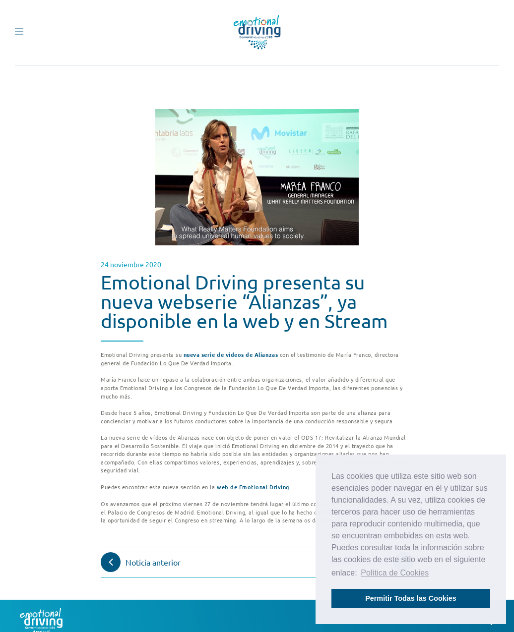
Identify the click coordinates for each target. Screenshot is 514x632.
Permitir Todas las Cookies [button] (410, 598)
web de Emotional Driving (253, 487)
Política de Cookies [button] (395, 573)
